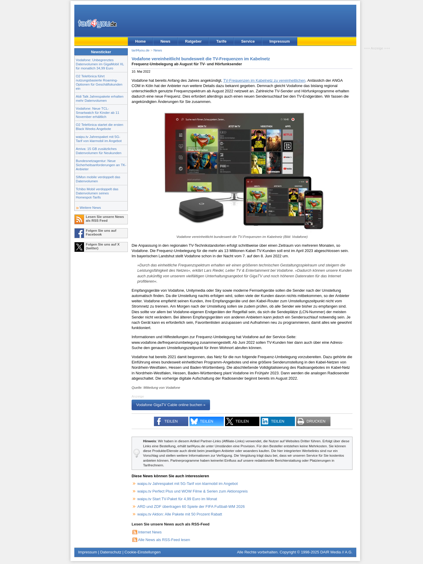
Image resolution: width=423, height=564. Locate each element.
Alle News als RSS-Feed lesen (164, 540)
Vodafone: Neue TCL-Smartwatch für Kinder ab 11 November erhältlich (97, 112)
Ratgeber (193, 41)
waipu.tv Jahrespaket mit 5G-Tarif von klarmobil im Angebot (99, 139)
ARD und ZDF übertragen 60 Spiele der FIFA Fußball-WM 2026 (191, 506)
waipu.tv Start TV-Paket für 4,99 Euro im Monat (177, 499)
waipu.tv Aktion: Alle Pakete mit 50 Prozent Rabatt (179, 514)
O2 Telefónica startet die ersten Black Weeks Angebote (99, 127)
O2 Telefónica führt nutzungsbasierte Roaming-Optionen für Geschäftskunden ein (99, 82)
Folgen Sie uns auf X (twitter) (103, 246)
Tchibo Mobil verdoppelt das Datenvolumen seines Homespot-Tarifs (97, 193)
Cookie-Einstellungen (143, 552)
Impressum (279, 41)
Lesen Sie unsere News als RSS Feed (105, 218)
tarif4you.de (141, 50)
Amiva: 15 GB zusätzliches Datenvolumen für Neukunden (98, 151)
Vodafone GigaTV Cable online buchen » (171, 405)
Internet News (150, 532)
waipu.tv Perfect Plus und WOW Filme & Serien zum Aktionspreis (192, 491)
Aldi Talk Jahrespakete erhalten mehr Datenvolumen (99, 98)
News (165, 41)
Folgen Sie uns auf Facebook (101, 232)
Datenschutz (110, 552)
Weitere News (90, 207)
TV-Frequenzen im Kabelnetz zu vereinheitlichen (264, 80)
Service (248, 41)
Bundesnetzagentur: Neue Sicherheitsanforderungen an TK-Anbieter (101, 165)
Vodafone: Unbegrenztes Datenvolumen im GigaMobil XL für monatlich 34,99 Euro (100, 64)
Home (140, 41)
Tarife (221, 41)
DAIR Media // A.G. (336, 552)
